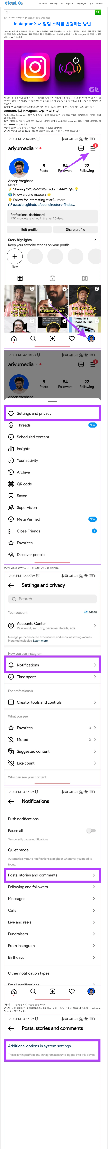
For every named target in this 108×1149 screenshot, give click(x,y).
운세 (91, 3)
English (69, 3)
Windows (43, 3)
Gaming (54, 3)
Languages (81, 3)
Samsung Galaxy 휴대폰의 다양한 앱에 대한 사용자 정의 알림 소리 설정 (58, 107)
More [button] (99, 3)
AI (62, 3)
